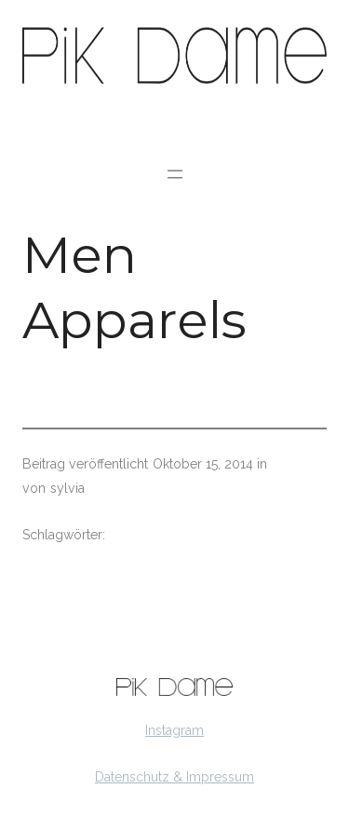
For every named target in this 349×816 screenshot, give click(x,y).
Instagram (174, 730)
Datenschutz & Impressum (174, 776)
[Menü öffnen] (175, 174)
